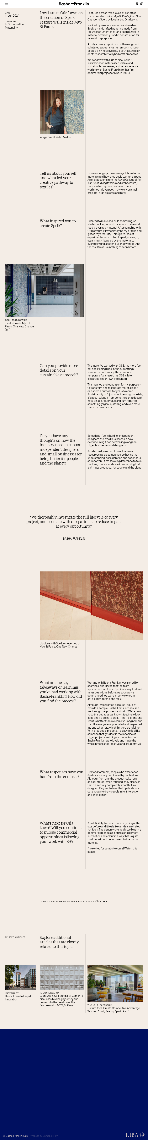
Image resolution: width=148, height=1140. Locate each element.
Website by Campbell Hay (44, 1135)
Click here (101, 901)
